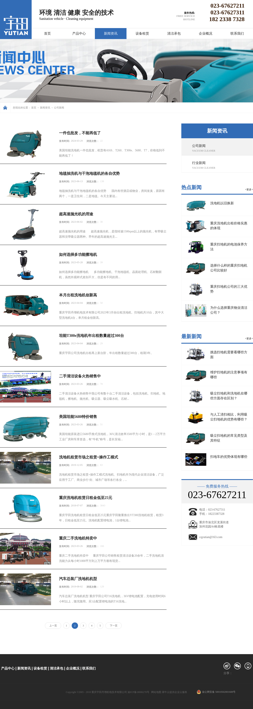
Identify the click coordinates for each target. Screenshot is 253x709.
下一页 (113, 625)
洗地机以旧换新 (222, 203)
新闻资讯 (45, 107)
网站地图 (155, 692)
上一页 (53, 625)
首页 (47, 33)
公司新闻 (59, 107)
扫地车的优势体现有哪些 (228, 456)
